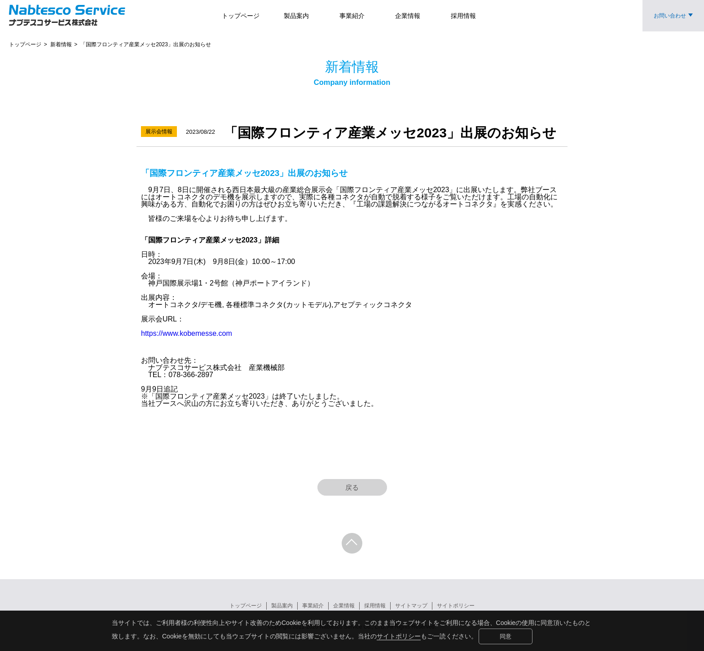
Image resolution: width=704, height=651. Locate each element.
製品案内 (282, 606)
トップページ (245, 606)
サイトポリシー (399, 636)
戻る (352, 487)
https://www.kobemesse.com (186, 333)
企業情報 (344, 606)
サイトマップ (411, 606)
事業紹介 (313, 606)
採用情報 (375, 606)
